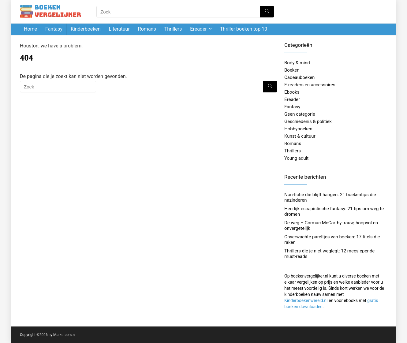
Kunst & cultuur (300, 136)
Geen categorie (299, 114)
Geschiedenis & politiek (308, 121)
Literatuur (119, 29)
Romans (147, 29)
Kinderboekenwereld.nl (305, 300)
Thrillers (173, 29)
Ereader (198, 29)
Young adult (296, 158)
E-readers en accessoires (309, 85)
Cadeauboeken (299, 77)
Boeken (292, 70)
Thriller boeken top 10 (243, 29)
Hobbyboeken (298, 129)
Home (30, 29)
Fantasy (53, 29)
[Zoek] (267, 11)
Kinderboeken (86, 29)
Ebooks (291, 92)
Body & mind (297, 62)
